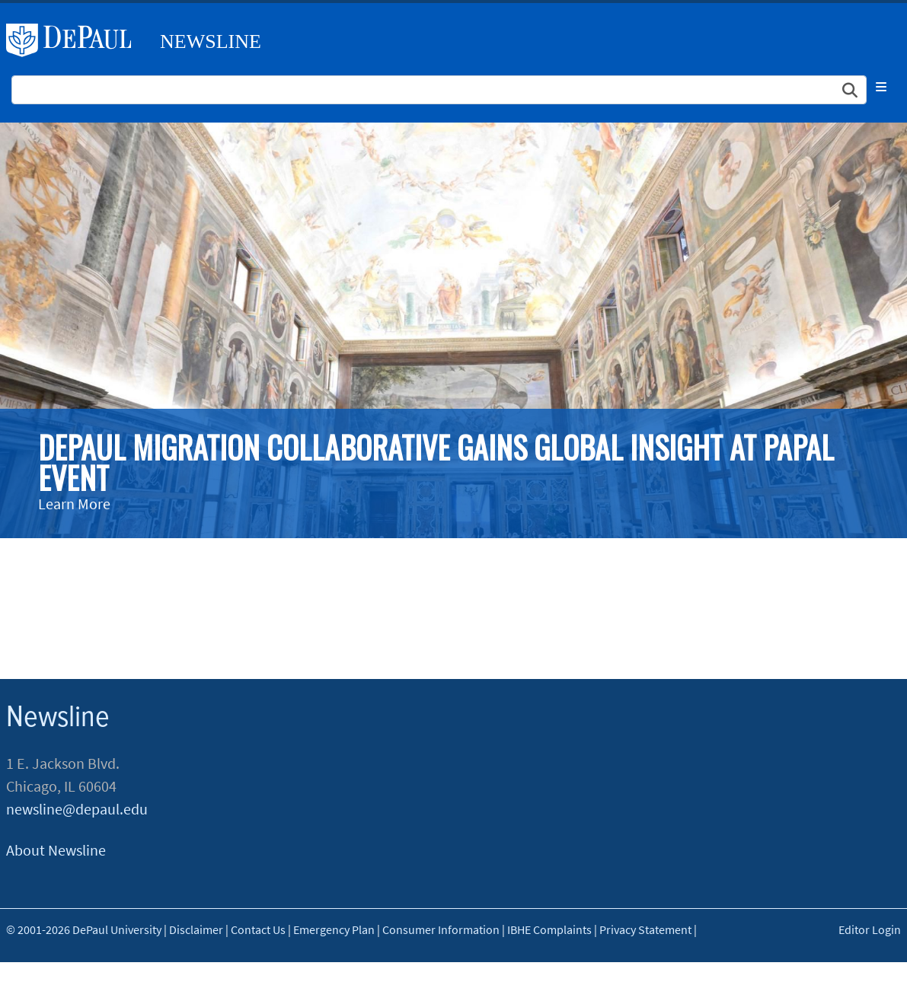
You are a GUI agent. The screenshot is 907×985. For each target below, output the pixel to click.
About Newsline (56, 849)
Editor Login (869, 929)
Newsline (210, 41)
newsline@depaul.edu (77, 808)
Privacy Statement (645, 929)
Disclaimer (196, 929)
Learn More (74, 503)
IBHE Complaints (549, 929)
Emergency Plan (334, 929)
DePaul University (74, 40)
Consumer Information (441, 929)
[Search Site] (439, 89)
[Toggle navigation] (881, 86)
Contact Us (258, 929)
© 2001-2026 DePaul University (83, 929)
